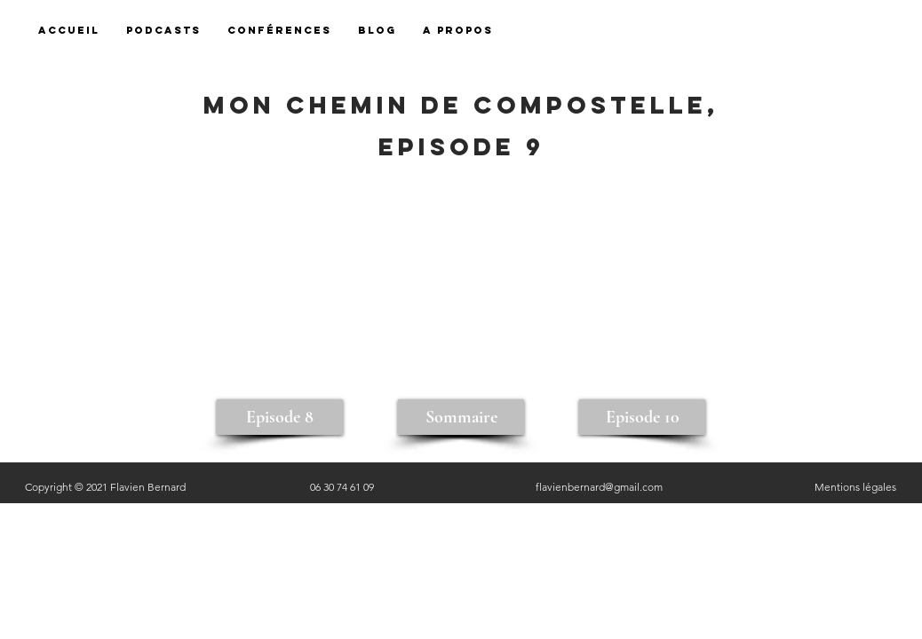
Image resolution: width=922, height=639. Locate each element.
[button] (457, 30)
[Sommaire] (461, 417)
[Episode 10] (642, 417)
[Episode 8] (280, 417)
